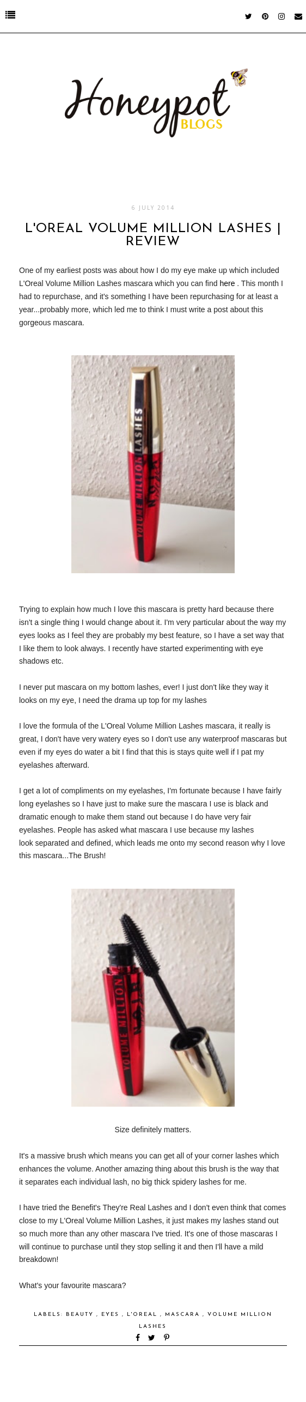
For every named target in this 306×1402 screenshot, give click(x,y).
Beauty (81, 1315)
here (227, 283)
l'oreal (143, 1315)
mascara (184, 1315)
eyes (111, 1315)
